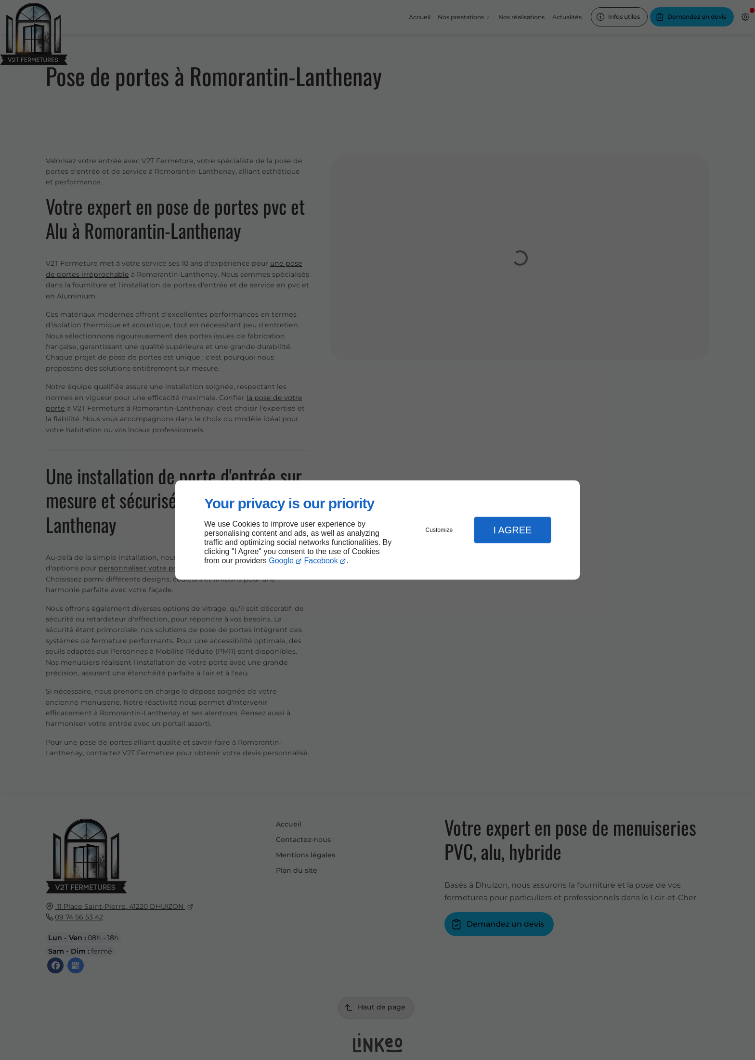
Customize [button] (439, 530)
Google (281, 560)
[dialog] (377, 530)
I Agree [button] (512, 530)
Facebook (321, 560)
